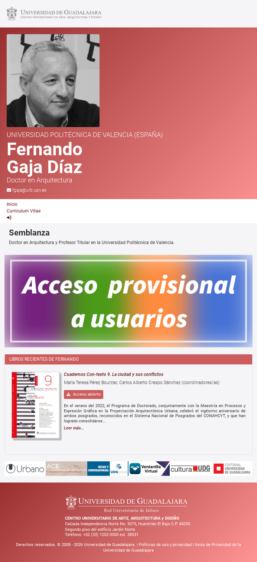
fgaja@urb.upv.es (29, 190)
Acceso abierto (83, 394)
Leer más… (74, 428)
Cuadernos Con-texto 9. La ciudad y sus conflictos (113, 374)
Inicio (12, 204)
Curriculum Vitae (23, 211)
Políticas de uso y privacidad (166, 544)
